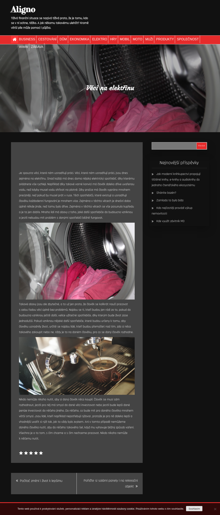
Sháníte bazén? (166, 193)
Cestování (47, 39)
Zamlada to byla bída (169, 200)
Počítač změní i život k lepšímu (41, 480)
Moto (137, 39)
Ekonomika (79, 39)
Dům (63, 39)
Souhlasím (194, 508)
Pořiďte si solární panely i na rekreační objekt (111, 483)
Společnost (188, 39)
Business (27, 39)
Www (23, 47)
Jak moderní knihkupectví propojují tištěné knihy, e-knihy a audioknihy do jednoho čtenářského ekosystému (176, 179)
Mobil (125, 39)
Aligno (23, 9)
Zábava (37, 47)
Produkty (165, 39)
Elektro (99, 39)
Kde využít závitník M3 (170, 221)
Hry (113, 39)
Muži (149, 39)
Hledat (201, 145)
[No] (215, 509)
